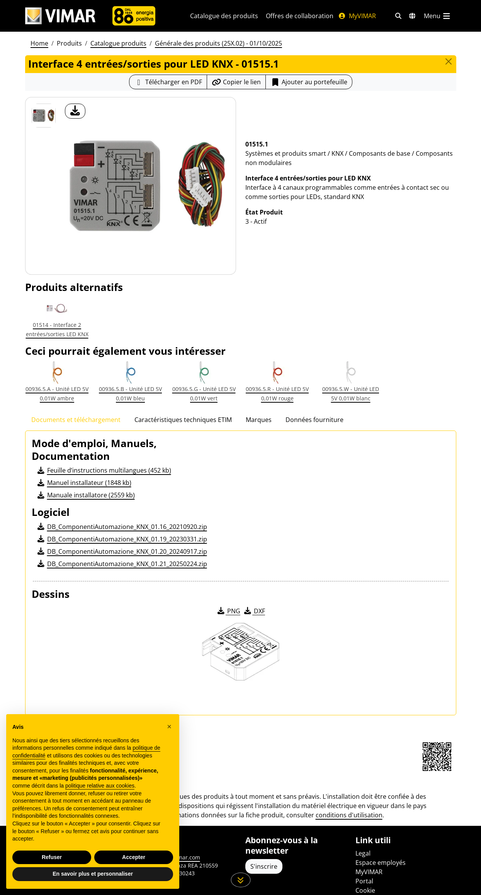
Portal (364, 881)
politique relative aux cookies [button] (99, 786)
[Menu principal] (437, 15)
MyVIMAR (357, 16)
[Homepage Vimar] (60, 16)
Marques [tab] (259, 419)
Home (39, 43)
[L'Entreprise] (133, 16)
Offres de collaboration (299, 16)
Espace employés (380, 862)
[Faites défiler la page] (240, 880)
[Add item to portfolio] (308, 82)
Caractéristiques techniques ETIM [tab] (183, 419)
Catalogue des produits (224, 16)
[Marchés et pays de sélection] (412, 15)
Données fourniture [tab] (314, 419)
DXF (254, 611)
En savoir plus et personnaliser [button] (93, 874)
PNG (228, 611)
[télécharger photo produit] (75, 111)
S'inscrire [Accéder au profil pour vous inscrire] (263, 866)
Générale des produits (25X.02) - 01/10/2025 (218, 43)
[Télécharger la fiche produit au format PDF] (168, 82)
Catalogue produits (118, 43)
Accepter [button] (133, 857)
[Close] (448, 61)
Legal (363, 853)
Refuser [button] (52, 857)
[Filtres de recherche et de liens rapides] (398, 15)
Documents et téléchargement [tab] (76, 419)
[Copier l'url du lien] (236, 82)
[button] (169, 726)
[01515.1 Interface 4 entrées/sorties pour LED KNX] (44, 116)
